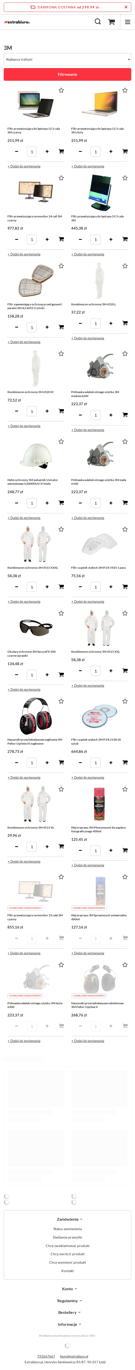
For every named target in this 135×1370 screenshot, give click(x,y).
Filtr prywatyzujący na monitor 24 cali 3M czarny (34, 218)
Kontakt (67, 1271)
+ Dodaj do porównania (24, 166)
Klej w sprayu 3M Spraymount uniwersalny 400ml (99, 917)
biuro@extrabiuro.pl (74, 1356)
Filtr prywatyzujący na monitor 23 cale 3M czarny (35, 917)
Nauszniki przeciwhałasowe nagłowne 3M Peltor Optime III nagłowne (34, 741)
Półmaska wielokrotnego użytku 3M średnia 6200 (95, 394)
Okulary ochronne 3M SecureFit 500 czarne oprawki (31, 653)
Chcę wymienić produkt (67, 1262)
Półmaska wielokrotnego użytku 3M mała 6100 (98, 482)
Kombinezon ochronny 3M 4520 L (93, 304)
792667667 (46, 1356)
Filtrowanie (67, 74)
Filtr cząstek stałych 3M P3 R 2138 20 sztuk (96, 741)
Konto (67, 1288)
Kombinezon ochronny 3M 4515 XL (30, 827)
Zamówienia (67, 1219)
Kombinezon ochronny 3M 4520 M (30, 392)
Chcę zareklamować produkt (68, 1246)
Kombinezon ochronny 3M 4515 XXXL (32, 567)
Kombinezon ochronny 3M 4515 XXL (95, 651)
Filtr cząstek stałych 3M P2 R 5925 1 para (98, 567)
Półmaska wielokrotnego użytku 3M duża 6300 (34, 1005)
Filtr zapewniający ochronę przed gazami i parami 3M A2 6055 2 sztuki (34, 306)
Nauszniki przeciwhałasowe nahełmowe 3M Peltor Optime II (97, 1005)
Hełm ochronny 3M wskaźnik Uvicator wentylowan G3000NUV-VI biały (32, 482)
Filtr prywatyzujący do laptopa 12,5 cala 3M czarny (33, 130)
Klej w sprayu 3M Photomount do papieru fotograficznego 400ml (98, 829)
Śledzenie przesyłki (67, 1237)
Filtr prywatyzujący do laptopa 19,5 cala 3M (97, 218)
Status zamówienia (67, 1229)
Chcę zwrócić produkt (68, 1254)
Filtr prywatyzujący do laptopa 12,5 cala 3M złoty (97, 130)
